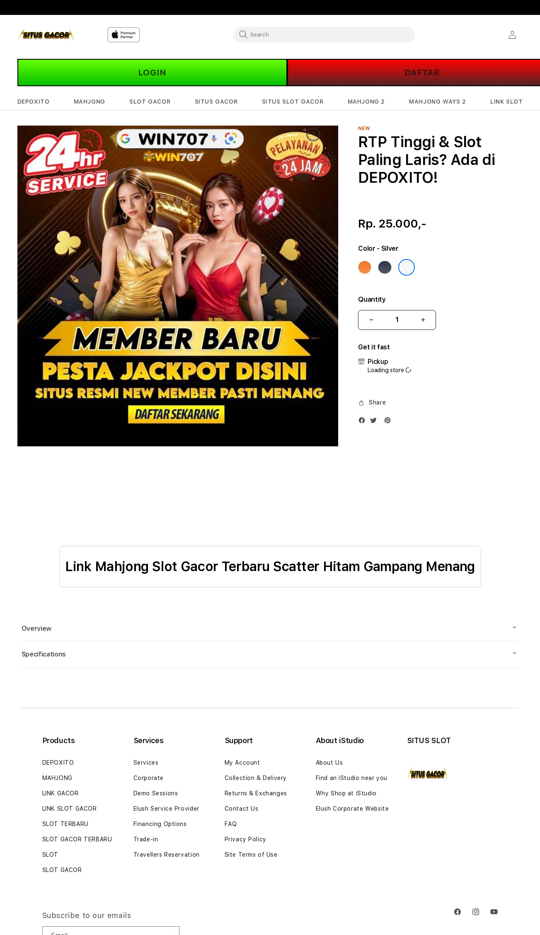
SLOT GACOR (62, 870)
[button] (33, 101)
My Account (242, 762)
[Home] (46, 35)
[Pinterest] (389, 422)
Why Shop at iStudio (346, 793)
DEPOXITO (58, 762)
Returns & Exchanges (256, 793)
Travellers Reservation (166, 854)
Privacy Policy (245, 839)
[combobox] (324, 34)
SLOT (50, 854)
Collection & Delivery (256, 778)
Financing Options (160, 824)
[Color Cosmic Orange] (364, 267)
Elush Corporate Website (352, 808)
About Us (329, 762)
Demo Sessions (155, 793)
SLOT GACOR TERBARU (77, 839)
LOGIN (152, 73)
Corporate (148, 778)
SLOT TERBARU (65, 824)
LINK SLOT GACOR (69, 808)
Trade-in (145, 839)
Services (146, 762)
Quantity (371, 299)
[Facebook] (364, 422)
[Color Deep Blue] (384, 267)
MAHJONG (57, 778)
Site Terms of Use (251, 854)
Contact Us (242, 808)
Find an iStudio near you (351, 778)
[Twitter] (375, 422)
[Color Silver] (406, 267)
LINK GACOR (60, 793)
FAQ (231, 824)
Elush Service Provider (166, 808)
